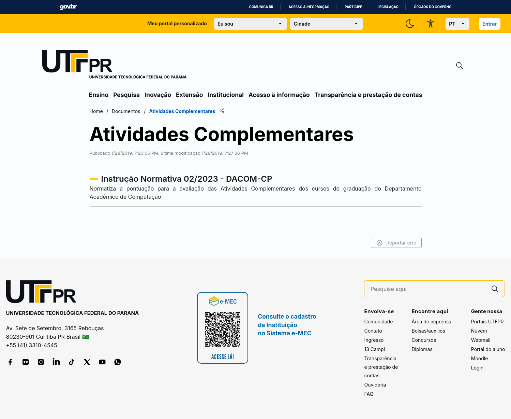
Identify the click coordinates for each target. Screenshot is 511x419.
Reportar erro (396, 242)
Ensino (99, 94)
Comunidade (378, 321)
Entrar (489, 24)
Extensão (189, 94)
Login (477, 368)
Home (96, 111)
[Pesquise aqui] (428, 289)
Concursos (423, 340)
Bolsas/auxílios (428, 331)
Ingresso (374, 340)
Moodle (479, 358)
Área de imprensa (431, 321)
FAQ (368, 394)
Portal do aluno (488, 349)
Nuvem (479, 331)
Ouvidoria (375, 385)
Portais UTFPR (487, 321)
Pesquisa (126, 94)
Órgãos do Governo (432, 7)
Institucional (226, 94)
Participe (353, 7)
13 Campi (374, 349)
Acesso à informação (309, 7)
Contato (373, 331)
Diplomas (421, 349)
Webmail (481, 340)
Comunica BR (261, 7)
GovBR (68, 7)
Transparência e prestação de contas (368, 94)
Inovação (158, 94)
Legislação (388, 7)
